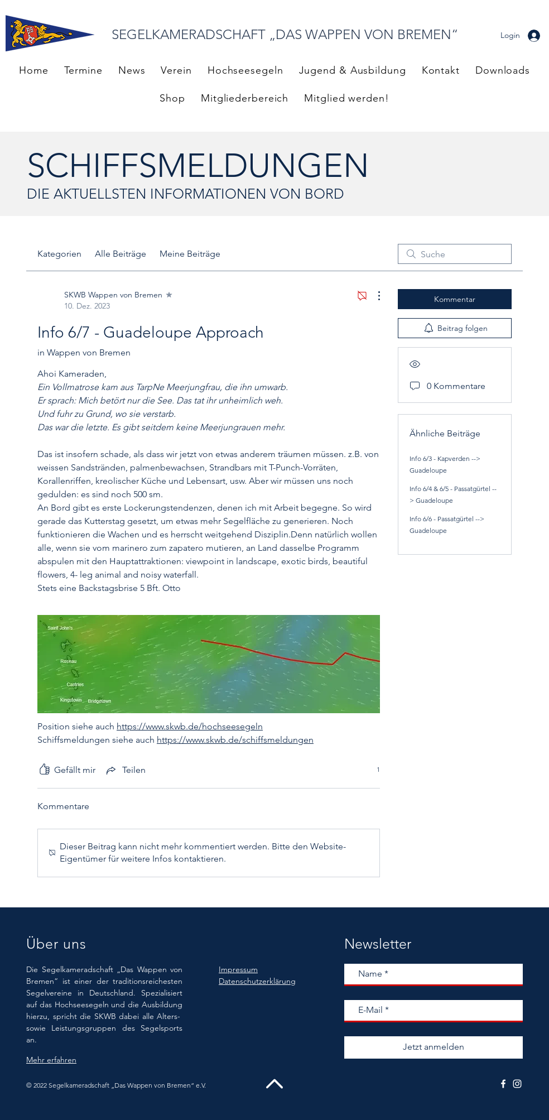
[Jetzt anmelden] (433, 1047)
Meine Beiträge (190, 253)
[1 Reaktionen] (372, 770)
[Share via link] (125, 770)
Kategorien (59, 253)
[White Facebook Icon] (503, 1083)
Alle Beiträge (120, 253)
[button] (244, 98)
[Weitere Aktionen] (373, 295)
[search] (455, 254)
